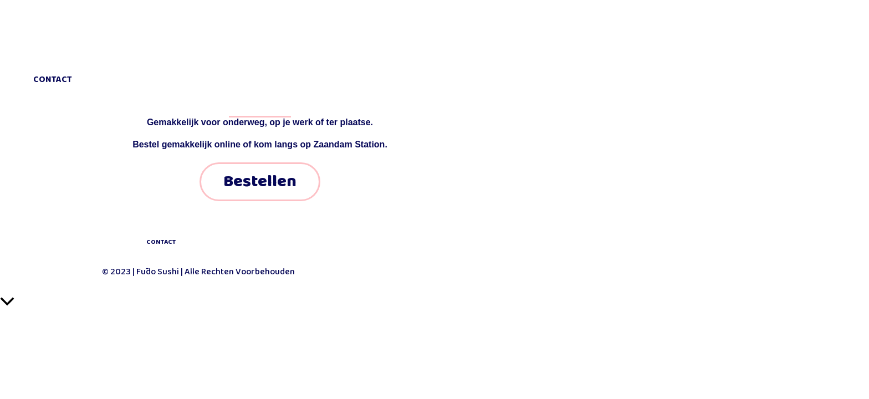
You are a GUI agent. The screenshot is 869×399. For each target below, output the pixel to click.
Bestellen (260, 181)
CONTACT (161, 242)
